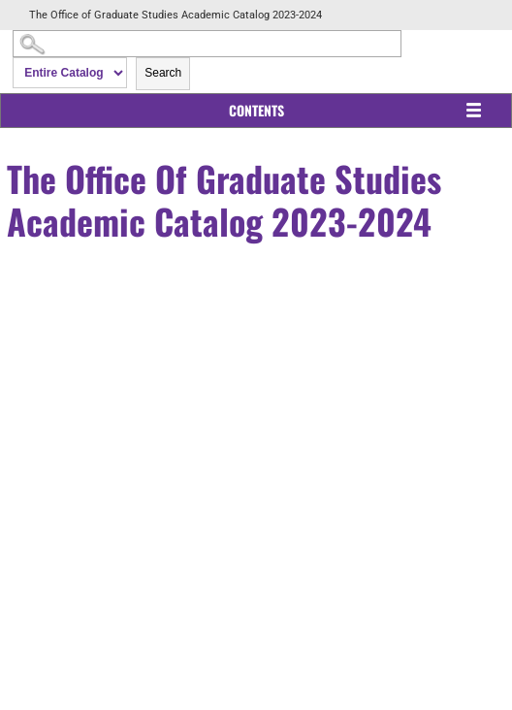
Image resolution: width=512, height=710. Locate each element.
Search (162, 73)
